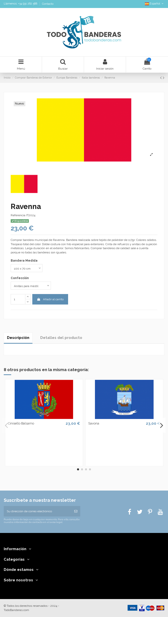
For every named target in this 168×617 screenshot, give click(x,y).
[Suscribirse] (75, 511)
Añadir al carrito (50, 299)
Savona (93, 423)
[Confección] (31, 286)
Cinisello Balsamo (21, 423)
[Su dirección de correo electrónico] (37, 511)
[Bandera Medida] (26, 268)
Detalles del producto (61, 337)
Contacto (47, 3)
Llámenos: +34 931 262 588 (21, 3)
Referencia (18, 215)
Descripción (18, 337)
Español (154, 3)
